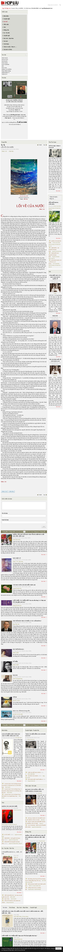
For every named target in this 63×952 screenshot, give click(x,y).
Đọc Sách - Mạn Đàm (22, 907)
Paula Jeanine (5, 62)
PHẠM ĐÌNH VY (6, 72)
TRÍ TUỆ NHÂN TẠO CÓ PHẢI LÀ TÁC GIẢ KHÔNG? (27, 620)
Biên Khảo (4, 730)
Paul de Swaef (5, 59)
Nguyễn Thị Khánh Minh (13, 839)
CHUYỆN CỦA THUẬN (33, 775)
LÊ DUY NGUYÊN (17, 810)
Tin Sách (5, 907)
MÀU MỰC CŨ (17, 558)
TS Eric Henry (25, 916)
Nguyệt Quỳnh (31, 889)
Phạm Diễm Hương (6, 71)
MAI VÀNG (6, 898)
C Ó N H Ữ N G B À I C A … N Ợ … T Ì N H (12, 852)
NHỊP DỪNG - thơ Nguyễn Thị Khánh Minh (54, 249)
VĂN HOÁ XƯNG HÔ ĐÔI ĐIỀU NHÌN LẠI (24, 585)
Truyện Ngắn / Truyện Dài (32, 730)
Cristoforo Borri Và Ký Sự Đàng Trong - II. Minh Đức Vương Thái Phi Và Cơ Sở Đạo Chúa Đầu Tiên (12, 790)
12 (16, 531)
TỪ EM (15, 697)
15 (24, 531)
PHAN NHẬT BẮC (31, 774)
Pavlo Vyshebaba (5, 64)
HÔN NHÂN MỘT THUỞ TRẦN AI (35, 779)
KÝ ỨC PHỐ (7, 834)
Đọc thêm (43, 554)
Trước (40, 145)
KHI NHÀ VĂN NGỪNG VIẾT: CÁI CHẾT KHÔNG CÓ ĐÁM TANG (34, 790)
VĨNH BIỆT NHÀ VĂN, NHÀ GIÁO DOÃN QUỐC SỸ (55, 277)
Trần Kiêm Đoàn (16, 539)
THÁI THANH (13, 898)
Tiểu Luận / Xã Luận (30, 785)
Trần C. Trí (4, 151)
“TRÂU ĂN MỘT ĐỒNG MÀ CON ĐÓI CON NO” (35, 734)
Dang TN (20, 843)
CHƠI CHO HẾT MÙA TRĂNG (34, 772)
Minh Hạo (40, 793)
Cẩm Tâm (11, 151)
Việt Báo (55, 375)
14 (21, 531)
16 (26, 531)
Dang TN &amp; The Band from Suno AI (9, 824)
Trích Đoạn (12, 907)
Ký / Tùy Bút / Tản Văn (8, 848)
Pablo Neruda (5, 58)
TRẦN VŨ (31, 885)
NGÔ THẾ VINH (18, 737)
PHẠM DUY (4, 74)
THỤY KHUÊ (7, 787)
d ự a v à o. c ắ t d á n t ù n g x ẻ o (21, 710)
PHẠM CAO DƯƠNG (7, 69)
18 (31, 531)
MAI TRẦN (30, 882)
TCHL (55, 293)
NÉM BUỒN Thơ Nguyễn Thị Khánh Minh (54, 255)
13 (19, 531)
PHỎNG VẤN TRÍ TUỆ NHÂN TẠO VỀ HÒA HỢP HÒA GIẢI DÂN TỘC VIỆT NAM (35, 837)
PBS (3, 66)
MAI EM (15, 675)
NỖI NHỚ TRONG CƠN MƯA (53, 203)
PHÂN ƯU (55, 315)
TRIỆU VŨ (16, 857)
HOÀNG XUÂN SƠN (18, 714)
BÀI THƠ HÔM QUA (18, 649)
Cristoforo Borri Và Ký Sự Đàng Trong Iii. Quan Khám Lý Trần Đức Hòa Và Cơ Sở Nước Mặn (11, 785)
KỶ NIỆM (15, 661)
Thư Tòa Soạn (52, 142)
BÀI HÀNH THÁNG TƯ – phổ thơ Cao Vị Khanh (55, 262)
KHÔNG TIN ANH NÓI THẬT (9, 806)
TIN (50, 271)
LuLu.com (23, 114)
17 (29, 531)
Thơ (3, 802)
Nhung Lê (41, 823)
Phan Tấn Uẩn (16, 624)
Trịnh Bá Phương (37, 889)
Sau (44, 145)
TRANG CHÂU (16, 700)
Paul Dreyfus (4, 61)
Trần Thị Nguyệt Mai (17, 678)
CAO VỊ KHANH (56, 263)
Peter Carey (4, 67)
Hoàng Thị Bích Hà (17, 588)
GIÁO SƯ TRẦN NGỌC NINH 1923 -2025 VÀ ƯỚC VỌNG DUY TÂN (11, 734)
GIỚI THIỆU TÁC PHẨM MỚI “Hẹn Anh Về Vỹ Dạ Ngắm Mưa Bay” (19, 935)
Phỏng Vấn (28, 832)
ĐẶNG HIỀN (16, 652)
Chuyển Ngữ (33, 907)
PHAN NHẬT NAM (37, 885)
